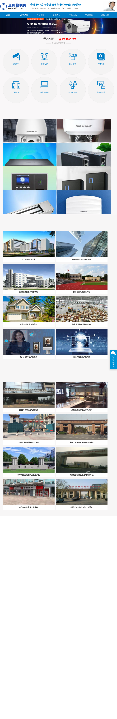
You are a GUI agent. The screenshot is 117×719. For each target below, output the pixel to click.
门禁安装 (40, 15)
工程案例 (89, 15)
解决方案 (105, 15)
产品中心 (73, 15)
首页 (8, 15)
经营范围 (24, 15)
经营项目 (49, 38)
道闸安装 (57, 15)
